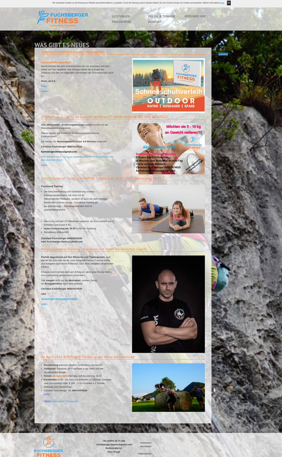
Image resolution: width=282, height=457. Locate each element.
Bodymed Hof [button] (195, 16)
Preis (44, 86)
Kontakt (155, 22)
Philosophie (121, 22)
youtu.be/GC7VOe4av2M (65, 401)
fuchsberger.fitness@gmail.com (59, 299)
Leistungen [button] (121, 16)
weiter (44, 91)
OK (228, 3)
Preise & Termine (162, 16)
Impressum (145, 442)
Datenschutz (144, 453)
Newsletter (145, 446)
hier (222, 3)
